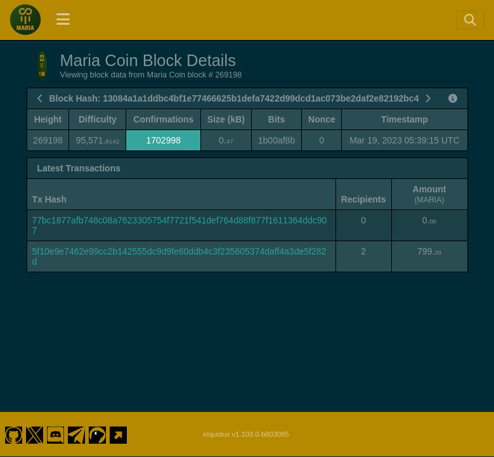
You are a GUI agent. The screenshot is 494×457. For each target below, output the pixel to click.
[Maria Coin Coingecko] (97, 424)
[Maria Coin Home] (25, 20)
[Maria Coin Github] (13, 424)
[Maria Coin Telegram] (76, 424)
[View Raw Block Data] (452, 98)
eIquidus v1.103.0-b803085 (246, 424)
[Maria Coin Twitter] (34, 424)
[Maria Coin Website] (118, 424)
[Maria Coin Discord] (55, 424)
